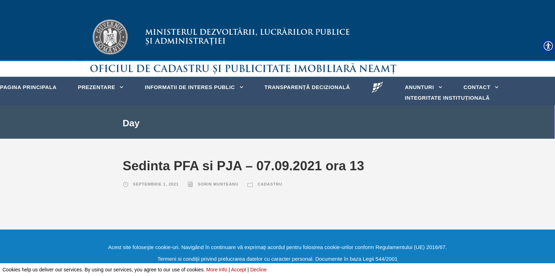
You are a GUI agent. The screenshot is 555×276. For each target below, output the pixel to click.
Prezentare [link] (96, 87)
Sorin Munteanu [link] (218, 184)
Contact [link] (477, 87)
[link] (377, 87)
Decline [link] (258, 269)
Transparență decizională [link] (307, 87)
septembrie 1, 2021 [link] (156, 184)
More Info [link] (216, 269)
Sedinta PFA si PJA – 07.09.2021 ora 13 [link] (243, 166)
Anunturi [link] (419, 87)
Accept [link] (238, 269)
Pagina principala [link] (28, 87)
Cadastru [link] (270, 184)
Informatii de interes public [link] (190, 87)
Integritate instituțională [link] (447, 98)
